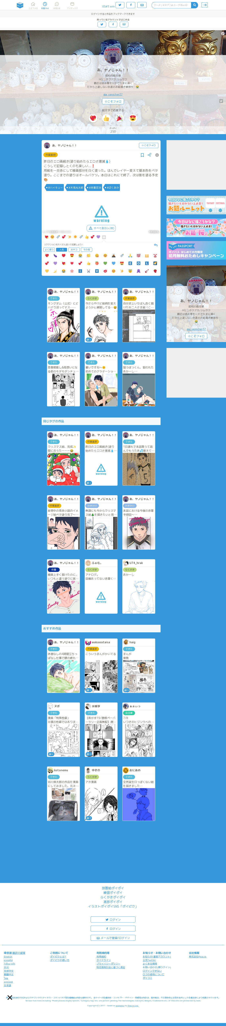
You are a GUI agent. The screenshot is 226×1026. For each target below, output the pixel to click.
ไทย (6, 978)
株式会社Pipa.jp (197, 956)
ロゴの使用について (153, 974)
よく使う (49, 249)
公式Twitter (149, 960)
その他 (86, 249)
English (8, 956)
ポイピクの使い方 (59, 960)
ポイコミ (147, 978)
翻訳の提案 (18, 953)
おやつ (74, 249)
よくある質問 (150, 963)
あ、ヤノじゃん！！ (113, 70)
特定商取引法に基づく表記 (111, 967)
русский (8, 981)
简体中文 (8, 971)
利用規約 (101, 956)
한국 (6, 967)
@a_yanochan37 (113, 94)
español (8, 960)
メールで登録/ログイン (113, 937)
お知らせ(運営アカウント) (157, 956)
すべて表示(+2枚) (101, 228)
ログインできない (152, 971)
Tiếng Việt (9, 963)
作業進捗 (50, 155)
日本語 (7, 985)
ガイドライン (104, 960)
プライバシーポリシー (108, 963)
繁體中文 (8, 974)
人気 (61, 249)
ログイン (113, 919)
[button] (10, 997)
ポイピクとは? (58, 956)
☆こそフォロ (113, 101)
